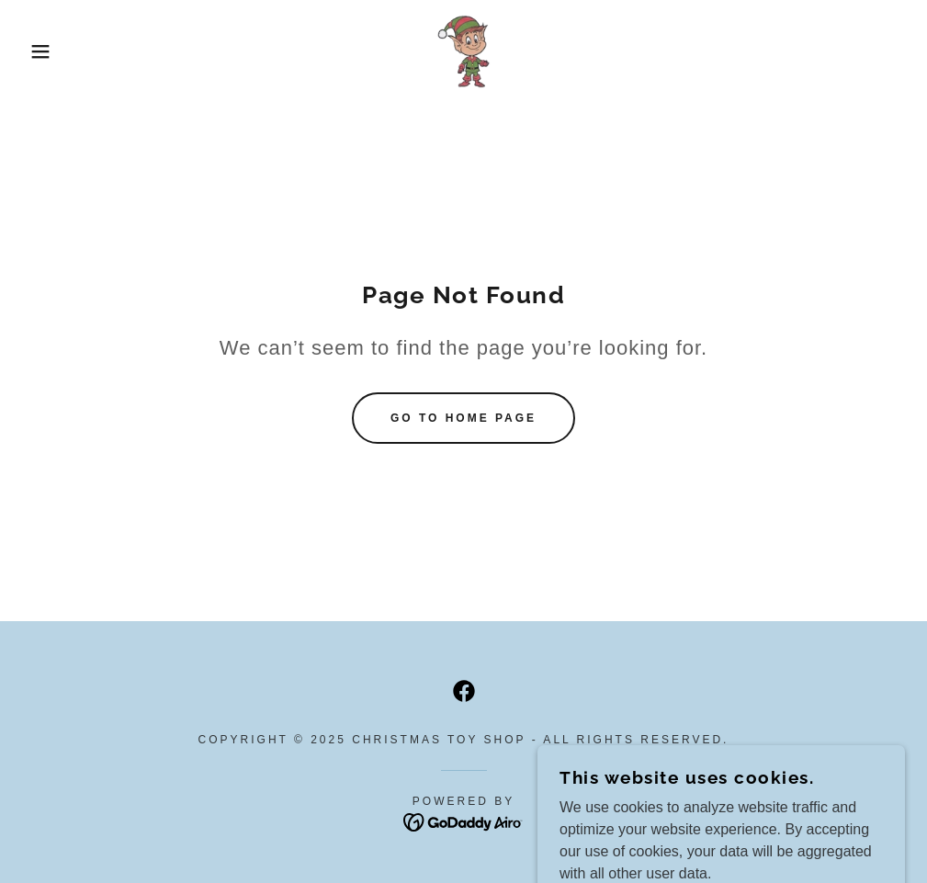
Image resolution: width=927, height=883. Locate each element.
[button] (46, 51)
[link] (463, 51)
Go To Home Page (463, 418)
